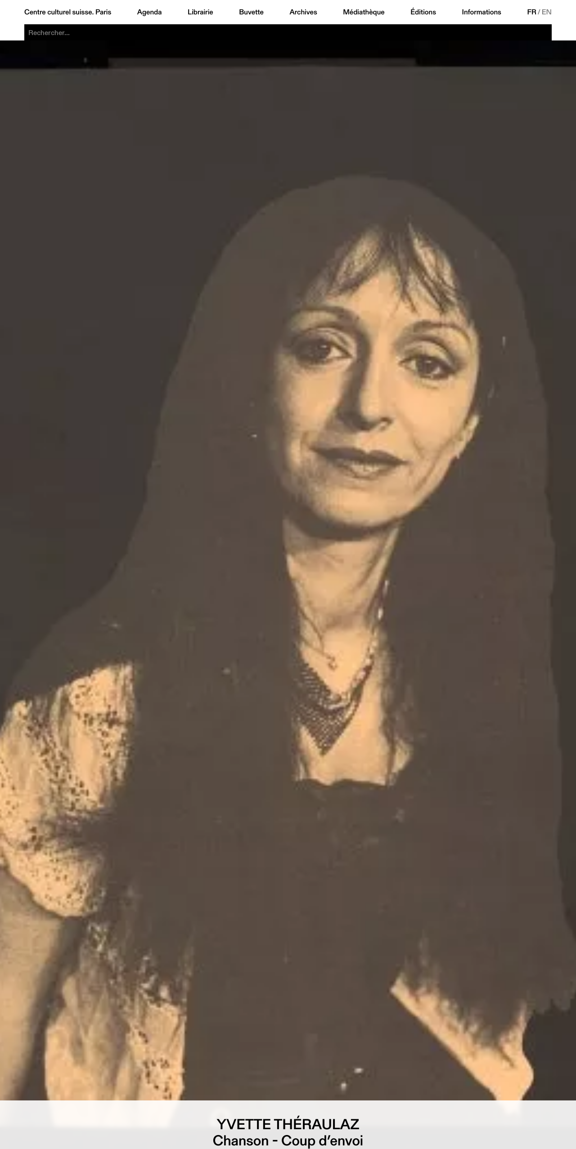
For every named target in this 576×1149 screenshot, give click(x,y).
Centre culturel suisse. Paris (67, 12)
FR (531, 12)
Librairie (200, 12)
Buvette (251, 12)
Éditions (423, 12)
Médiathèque (363, 12)
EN (547, 12)
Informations (481, 12)
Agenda (149, 12)
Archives (303, 12)
